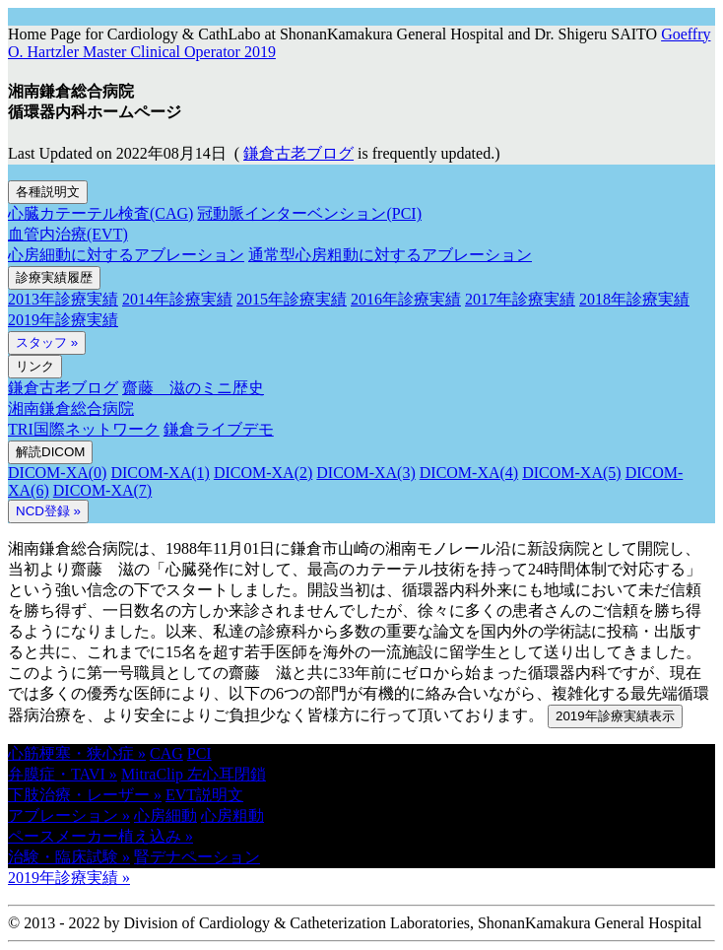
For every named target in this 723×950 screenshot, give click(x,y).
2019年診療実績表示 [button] (615, 716)
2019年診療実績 (63, 319)
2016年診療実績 (406, 299)
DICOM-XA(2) (263, 472)
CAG (166, 753)
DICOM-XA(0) (57, 472)
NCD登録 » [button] (48, 511)
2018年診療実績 (634, 299)
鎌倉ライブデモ (219, 429)
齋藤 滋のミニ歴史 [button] (193, 387)
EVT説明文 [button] (204, 794)
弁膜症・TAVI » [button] (62, 774)
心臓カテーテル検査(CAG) (100, 213)
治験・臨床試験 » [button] (69, 856)
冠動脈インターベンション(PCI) (309, 213)
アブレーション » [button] (69, 815)
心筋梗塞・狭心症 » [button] (77, 753)
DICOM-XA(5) (571, 472)
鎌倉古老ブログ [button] (298, 153)
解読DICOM (50, 451)
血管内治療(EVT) (68, 234)
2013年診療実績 (63, 299)
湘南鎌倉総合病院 (71, 408)
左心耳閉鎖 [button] (226, 774)
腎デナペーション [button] (197, 856)
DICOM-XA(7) (102, 490)
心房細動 (165, 815)
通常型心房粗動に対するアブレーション (390, 254)
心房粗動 (232, 815)
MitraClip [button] (154, 774)
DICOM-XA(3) (365, 472)
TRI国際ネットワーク (84, 429)
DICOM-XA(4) (469, 472)
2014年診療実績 (177, 299)
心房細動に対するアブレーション (126, 254)
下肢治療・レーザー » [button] (85, 794)
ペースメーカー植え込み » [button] (100, 836)
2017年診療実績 (520, 299)
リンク (35, 366)
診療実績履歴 (54, 277)
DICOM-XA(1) (159, 472)
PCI (199, 753)
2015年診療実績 (291, 299)
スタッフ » (47, 342)
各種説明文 (48, 191)
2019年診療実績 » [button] (69, 877)
